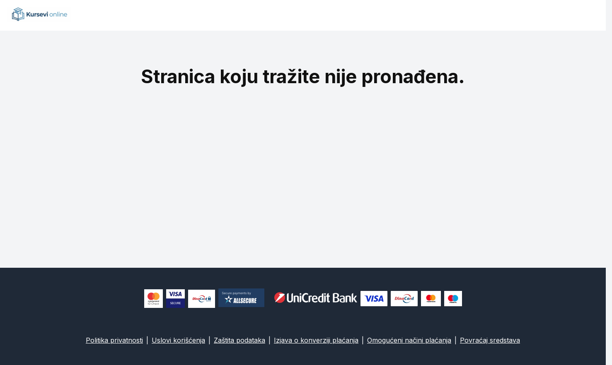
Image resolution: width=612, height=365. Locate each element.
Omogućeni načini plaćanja (409, 340)
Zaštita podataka (239, 340)
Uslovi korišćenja (178, 340)
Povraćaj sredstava (490, 340)
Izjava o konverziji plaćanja (316, 340)
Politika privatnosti (114, 340)
